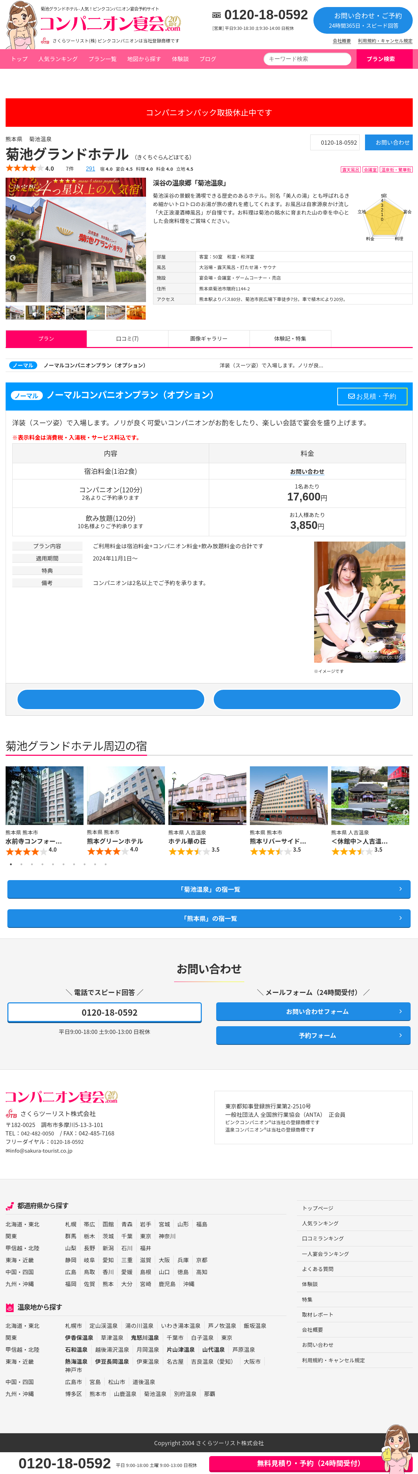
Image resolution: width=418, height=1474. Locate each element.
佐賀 (89, 1306)
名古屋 (175, 1383)
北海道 (14, 1246)
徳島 (182, 1294)
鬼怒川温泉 (145, 1359)
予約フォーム (313, 1056)
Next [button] (405, 823)
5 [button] (53, 875)
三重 (126, 1282)
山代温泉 (214, 1371)
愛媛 (126, 1294)
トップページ (27, 78)
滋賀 (145, 1282)
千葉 (126, 1258)
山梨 (71, 1270)
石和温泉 (76, 1371)
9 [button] (95, 875)
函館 (108, 1246)
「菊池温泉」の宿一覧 (209, 901)
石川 (126, 1270)
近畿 (28, 1282)
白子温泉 (202, 1359)
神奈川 (167, 1258)
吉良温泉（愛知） (213, 1383)
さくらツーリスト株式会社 (61, 1136)
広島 (71, 1294)
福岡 (71, 1306)
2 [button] (21, 875)
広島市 (73, 1403)
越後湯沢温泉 (112, 1371)
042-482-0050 (39, 1155)
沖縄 (28, 1306)
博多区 (73, 1415)
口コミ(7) (127, 341)
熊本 (108, 1306)
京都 (201, 1282)
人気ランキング (58, 58)
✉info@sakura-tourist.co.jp (42, 1172)
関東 (11, 1258)
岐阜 (89, 1282)
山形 (182, 1246)
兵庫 (182, 1282)
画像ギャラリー (208, 341)
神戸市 (73, 1391)
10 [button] (105, 875)
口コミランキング (324, 1262)
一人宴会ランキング (327, 1278)
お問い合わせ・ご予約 (363, 20)
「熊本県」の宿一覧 (208, 933)
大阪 (164, 1282)
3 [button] (31, 875)
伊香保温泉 (79, 1359)
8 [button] (84, 875)
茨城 (108, 1258)
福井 (145, 1270)
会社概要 (342, 40)
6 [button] (63, 875)
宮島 (95, 1403)
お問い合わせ (382, 145)
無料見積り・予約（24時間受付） (310, 1463)
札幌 (71, 1246)
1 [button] (10, 875)
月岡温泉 (148, 1371)
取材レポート (319, 1341)
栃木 (89, 1258)
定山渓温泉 (103, 1347)
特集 (307, 1325)
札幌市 (73, 1347)
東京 (145, 1258)
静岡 (71, 1282)
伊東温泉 (148, 1383)
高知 (201, 1294)
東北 (33, 1246)
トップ (19, 58)
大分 (126, 1306)
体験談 (180, 58)
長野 (89, 1270)
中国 (11, 1294)
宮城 (164, 1246)
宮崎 (145, 1306)
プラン (46, 341)
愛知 (108, 1282)
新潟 (108, 1270)
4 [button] (42, 875)
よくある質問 (319, 1294)
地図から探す (144, 58)
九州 (11, 1306)
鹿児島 (167, 1306)
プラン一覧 (102, 58)
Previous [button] (12, 823)
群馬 (71, 1258)
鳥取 (89, 1294)
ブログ (207, 58)
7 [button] (74, 875)
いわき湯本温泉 (181, 1347)
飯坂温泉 (255, 1347)
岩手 (145, 1246)
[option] (76, 249)
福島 (201, 1246)
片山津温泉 (181, 1371)
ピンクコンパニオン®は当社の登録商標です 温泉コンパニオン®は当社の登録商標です (280, 1149)
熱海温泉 (76, 1383)
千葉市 (175, 1359)
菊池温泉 (90, 78)
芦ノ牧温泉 (222, 1347)
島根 (145, 1294)
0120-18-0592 (266, 14)
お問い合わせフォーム (313, 1029)
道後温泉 (144, 1403)
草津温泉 (112, 1359)
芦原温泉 (243, 1371)
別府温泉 (185, 1415)
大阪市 (252, 1383)
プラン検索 (381, 58)
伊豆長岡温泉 (112, 1383)
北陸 (33, 1270)
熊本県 (63, 78)
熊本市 (97, 1415)
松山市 (116, 1403)
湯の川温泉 (139, 1347)
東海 (11, 1282)
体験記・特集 (290, 341)
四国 (28, 1294)
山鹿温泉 (125, 1415)
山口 (164, 1294)
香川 (108, 1294)
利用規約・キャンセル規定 (385, 40)
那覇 (209, 1415)
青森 (126, 1246)
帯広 (89, 1246)
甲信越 (14, 1270)
